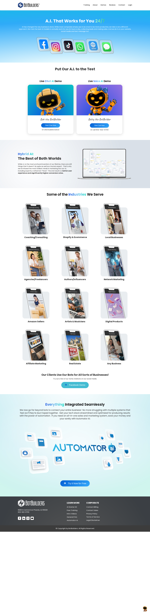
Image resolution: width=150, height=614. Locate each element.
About (95, 5)
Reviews (112, 5)
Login (130, 5)
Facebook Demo (75, 385)
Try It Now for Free (75, 483)
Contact (121, 5)
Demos (103, 5)
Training (86, 5)
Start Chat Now (50, 125)
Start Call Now (99, 125)
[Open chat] (145, 609)
